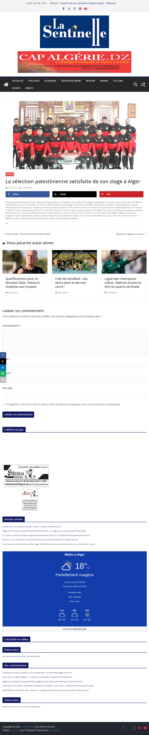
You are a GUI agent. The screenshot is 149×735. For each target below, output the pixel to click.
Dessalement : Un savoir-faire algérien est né (52, 673)
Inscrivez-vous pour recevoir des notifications (21, 656)
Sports (16, 88)
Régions (90, 80)
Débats (29, 88)
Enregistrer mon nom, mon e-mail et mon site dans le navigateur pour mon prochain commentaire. (63, 404)
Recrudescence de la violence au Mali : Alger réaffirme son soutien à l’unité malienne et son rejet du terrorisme (48, 544)
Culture (118, 80)
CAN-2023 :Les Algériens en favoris (131, 234)
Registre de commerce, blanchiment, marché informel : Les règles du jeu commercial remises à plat (44, 531)
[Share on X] (74, 194)
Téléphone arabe (71, 80)
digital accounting (9, 681)
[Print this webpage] (3, 380)
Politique (34, 80)
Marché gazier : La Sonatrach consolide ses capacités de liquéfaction (44, 677)
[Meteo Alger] (75, 610)
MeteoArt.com (79, 629)
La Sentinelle (27, 187)
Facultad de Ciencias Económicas (15, 673)
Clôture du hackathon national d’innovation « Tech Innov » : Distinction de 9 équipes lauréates (55, 686)
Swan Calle (6, 677)
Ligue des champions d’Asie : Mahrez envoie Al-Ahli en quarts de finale (123, 283)
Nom (6, 359)
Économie (50, 80)
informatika (7, 686)
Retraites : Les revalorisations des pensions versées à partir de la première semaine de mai (40, 539)
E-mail (7, 373)
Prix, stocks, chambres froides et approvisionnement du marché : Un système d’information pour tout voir (46, 535)
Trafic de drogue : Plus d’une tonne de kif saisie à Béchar (26, 234)
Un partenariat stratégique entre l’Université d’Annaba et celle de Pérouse (52, 681)
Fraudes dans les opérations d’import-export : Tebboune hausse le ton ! (31, 526)
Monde (104, 80)
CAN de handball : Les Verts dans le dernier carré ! (71, 283)
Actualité (18, 80)
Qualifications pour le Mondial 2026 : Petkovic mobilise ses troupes (23, 283)
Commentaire (11, 325)
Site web (7, 388)
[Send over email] (3, 374)
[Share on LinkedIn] (3, 367)
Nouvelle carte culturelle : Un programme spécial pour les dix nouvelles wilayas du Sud (53, 690)
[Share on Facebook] (28, 194)
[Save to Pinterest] (121, 194)
